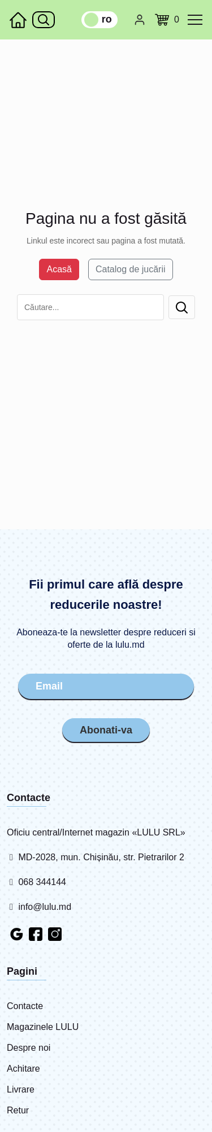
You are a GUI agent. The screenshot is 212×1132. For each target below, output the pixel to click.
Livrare (20, 1089)
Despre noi (28, 1048)
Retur (18, 1110)
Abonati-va (106, 730)
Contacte (25, 1006)
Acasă (58, 269)
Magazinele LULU (43, 1027)
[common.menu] (195, 20)
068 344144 (36, 882)
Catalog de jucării (131, 269)
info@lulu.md (39, 907)
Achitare (23, 1068)
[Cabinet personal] (139, 20)
